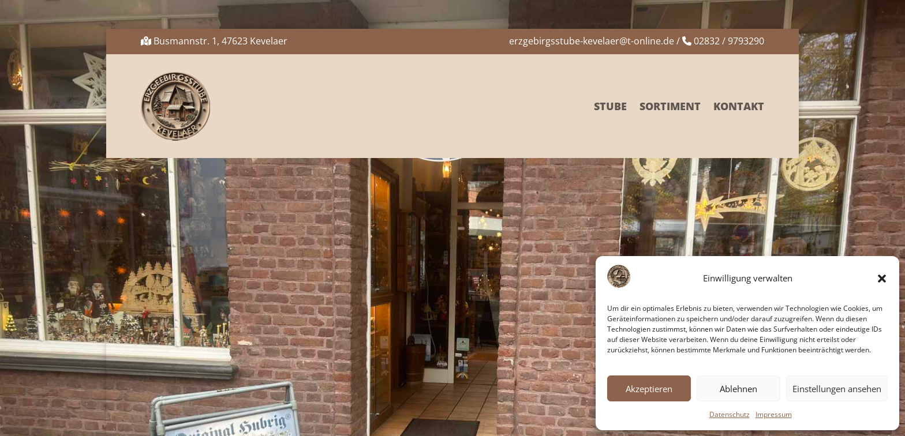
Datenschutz (729, 414)
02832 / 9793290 (729, 41)
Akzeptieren (649, 388)
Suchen (743, 203)
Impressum (774, 414)
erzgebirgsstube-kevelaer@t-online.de (591, 41)
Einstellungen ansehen (836, 388)
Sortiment (670, 106)
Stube (610, 106)
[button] (882, 278)
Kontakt (738, 106)
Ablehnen (738, 388)
